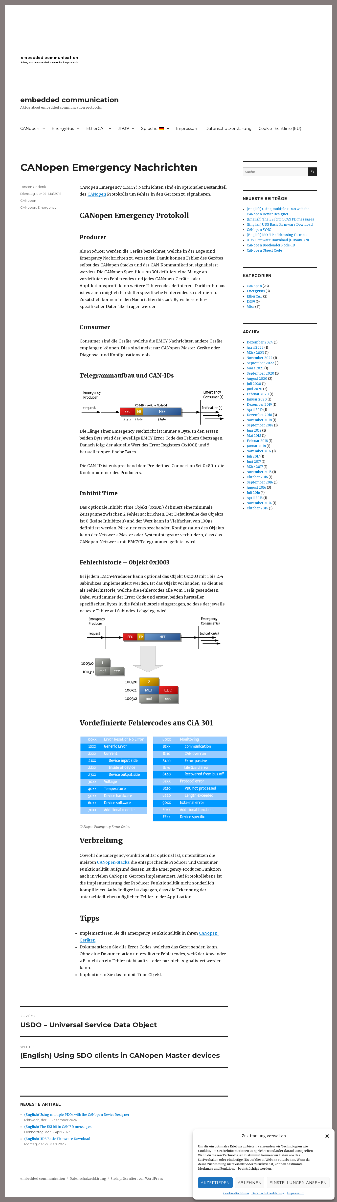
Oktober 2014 (257, 508)
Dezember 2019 (259, 404)
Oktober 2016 (257, 477)
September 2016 (260, 482)
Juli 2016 (253, 493)
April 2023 (255, 347)
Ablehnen (250, 1182)
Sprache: (152, 128)
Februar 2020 (258, 394)
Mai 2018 (254, 436)
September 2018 (260, 425)
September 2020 (260, 373)
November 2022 (259, 358)
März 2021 (255, 368)
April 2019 (255, 410)
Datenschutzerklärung (268, 1193)
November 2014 (259, 503)
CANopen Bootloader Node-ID (271, 245)
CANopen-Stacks (113, 862)
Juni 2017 (254, 462)
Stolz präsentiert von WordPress (137, 1179)
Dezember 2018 (259, 415)
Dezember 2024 (260, 342)
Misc (250, 307)
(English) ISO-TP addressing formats (277, 235)
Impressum (295, 1193)
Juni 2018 (254, 430)
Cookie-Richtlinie (236, 1193)
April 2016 (255, 498)
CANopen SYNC (259, 230)
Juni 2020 (254, 389)
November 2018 (259, 420)
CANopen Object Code (264, 250)
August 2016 (256, 487)
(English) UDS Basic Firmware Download (57, 1139)
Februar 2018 (257, 441)
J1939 (123, 128)
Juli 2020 (254, 384)
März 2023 (255, 353)
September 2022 (260, 363)
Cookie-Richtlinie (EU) (280, 128)
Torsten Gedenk (33, 187)
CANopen (29, 128)
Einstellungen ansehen (298, 1182)
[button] (327, 1136)
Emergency (47, 207)
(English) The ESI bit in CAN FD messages (57, 1127)
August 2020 (257, 379)
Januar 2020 (257, 399)
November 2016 (259, 472)
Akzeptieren (215, 1182)
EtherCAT (96, 128)
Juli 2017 (253, 456)
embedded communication (69, 100)
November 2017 (259, 451)
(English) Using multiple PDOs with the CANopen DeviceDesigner (77, 1115)
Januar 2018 (256, 446)
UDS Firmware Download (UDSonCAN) (278, 240)
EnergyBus (63, 128)
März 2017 (255, 467)
